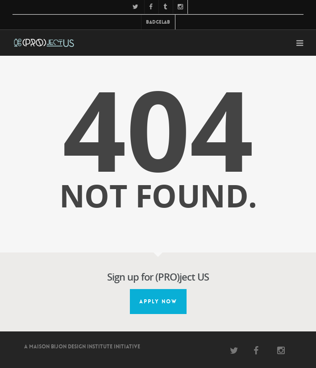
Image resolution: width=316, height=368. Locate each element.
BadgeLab (158, 22)
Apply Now (158, 301)
